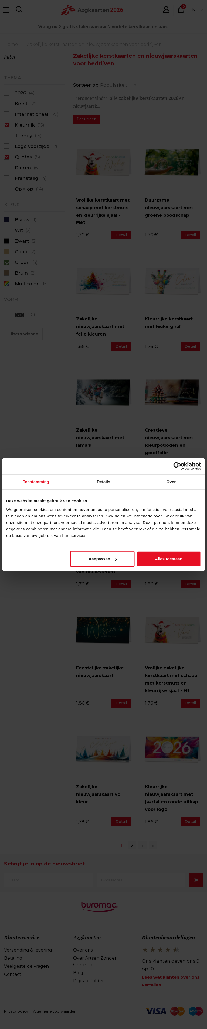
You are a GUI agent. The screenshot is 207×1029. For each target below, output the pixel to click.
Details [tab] (103, 481)
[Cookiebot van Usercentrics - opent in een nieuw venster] (177, 466)
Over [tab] (171, 481)
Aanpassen (103, 558)
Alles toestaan (168, 558)
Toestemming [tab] (36, 481)
